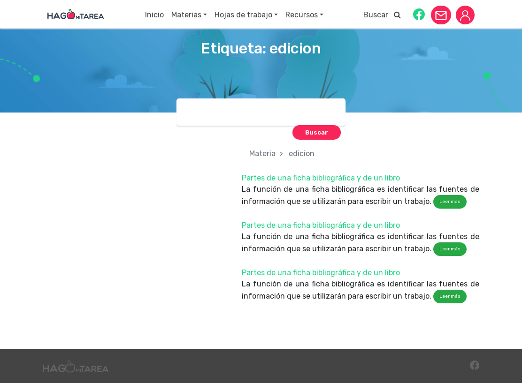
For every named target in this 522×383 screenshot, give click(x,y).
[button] (419, 14)
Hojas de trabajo (243, 14)
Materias (186, 14)
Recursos (301, 14)
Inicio (154, 14)
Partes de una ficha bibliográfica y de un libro (321, 177)
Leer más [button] (450, 201)
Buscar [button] (382, 14)
